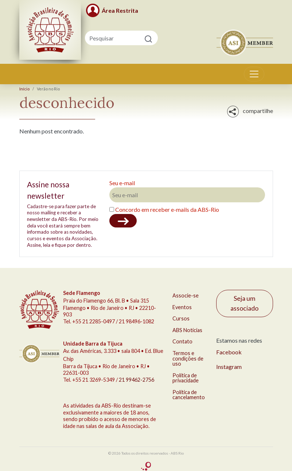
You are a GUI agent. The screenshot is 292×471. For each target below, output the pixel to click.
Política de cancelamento (188, 394)
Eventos (182, 307)
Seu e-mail (122, 182)
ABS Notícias (187, 330)
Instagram (229, 366)
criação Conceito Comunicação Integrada (146, 466)
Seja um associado (244, 303)
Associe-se (185, 295)
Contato (182, 341)
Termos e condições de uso (187, 358)
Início (24, 88)
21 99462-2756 (136, 380)
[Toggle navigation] (254, 74)
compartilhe (250, 111)
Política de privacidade (185, 378)
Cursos (181, 318)
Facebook (229, 352)
